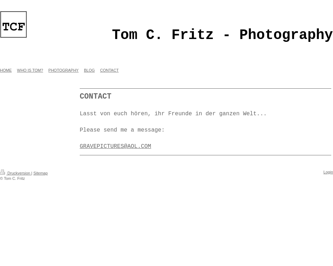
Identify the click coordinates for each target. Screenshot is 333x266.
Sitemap (40, 173)
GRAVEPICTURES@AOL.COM (115, 146)
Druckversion (15, 173)
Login (328, 172)
